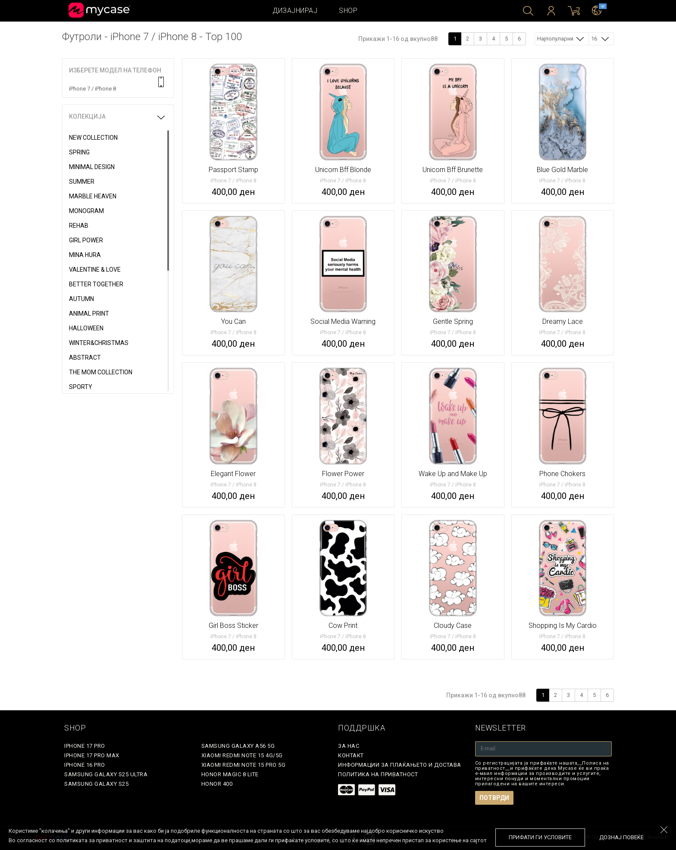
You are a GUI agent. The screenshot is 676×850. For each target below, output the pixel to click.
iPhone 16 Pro (84, 765)
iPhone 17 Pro (84, 746)
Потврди (494, 797)
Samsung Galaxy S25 (96, 784)
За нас (348, 746)
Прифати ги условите (540, 837)
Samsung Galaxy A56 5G (238, 746)
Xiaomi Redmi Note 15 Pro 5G (243, 765)
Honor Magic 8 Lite (230, 774)
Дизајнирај (294, 10)
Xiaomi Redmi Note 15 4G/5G (242, 755)
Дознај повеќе (621, 837)
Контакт (351, 755)
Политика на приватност (378, 774)
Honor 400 (217, 784)
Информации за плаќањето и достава (399, 765)
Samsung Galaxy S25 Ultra (105, 774)
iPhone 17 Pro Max (91, 755)
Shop (348, 10)
